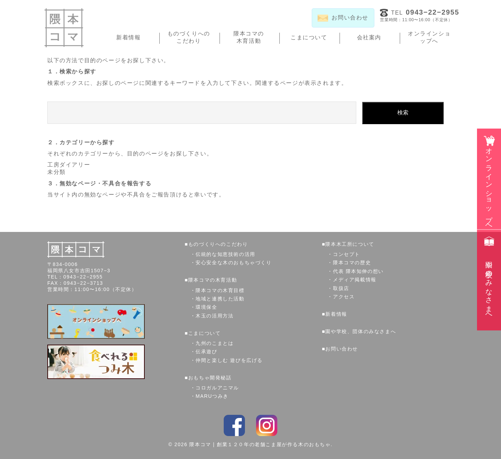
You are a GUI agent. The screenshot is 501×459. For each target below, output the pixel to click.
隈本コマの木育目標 (220, 290)
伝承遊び (206, 351)
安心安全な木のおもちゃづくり (233, 262)
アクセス (344, 296)
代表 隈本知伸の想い (358, 271)
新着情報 (128, 37)
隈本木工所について (349, 244)
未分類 (56, 172)
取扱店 (341, 288)
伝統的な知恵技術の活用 (225, 254)
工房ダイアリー (68, 165)
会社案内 (369, 37)
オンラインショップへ (429, 37)
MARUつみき (212, 396)
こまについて (309, 37)
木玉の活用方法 (214, 316)
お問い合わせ (341, 349)
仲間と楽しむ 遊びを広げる (229, 360)
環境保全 (206, 307)
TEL (425, 12)
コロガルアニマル (217, 387)
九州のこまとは (214, 343)
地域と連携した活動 (220, 298)
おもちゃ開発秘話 (210, 377)
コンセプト (346, 254)
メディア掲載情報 (354, 279)
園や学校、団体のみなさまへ (360, 331)
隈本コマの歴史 (352, 262)
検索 (402, 112)
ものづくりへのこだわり (188, 37)
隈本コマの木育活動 (248, 37)
